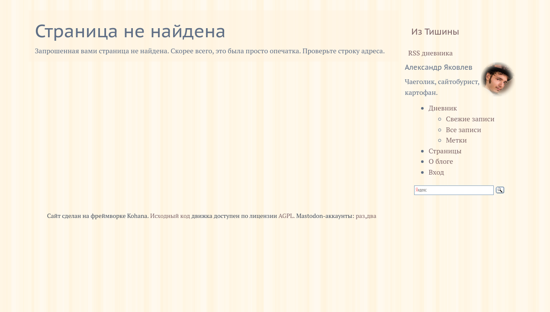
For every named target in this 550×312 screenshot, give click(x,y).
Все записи (463, 129)
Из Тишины (436, 31)
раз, (361, 216)
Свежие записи (470, 119)
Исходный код (170, 216)
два (371, 216)
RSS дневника (429, 53)
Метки (456, 140)
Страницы (445, 151)
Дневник (443, 108)
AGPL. (287, 216)
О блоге (441, 161)
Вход (436, 172)
